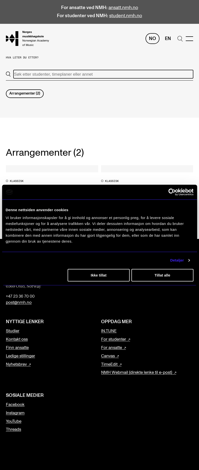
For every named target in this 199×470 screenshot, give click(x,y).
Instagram (15, 413)
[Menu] (189, 38)
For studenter (113, 339)
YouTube (13, 421)
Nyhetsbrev (16, 364)
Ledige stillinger (20, 356)
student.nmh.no (125, 16)
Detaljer (177, 260)
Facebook (15, 404)
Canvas (108, 356)
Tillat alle (162, 275)
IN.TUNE (109, 331)
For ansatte (111, 348)
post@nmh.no (19, 302)
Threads (13, 429)
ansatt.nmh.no (123, 7)
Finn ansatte (17, 348)
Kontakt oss (17, 339)
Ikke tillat (98, 275)
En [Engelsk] (168, 38)
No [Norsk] (152, 38)
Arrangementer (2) (24, 93)
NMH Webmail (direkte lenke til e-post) (136, 372)
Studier (12, 331)
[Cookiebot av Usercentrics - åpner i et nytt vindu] (171, 192)
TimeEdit (109, 364)
